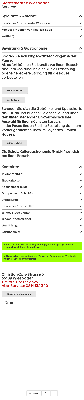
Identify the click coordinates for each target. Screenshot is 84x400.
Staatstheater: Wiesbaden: (26, 3)
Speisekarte (13, 100)
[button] (42, 16)
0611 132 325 (27, 282)
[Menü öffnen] (54, 393)
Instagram (6, 302)
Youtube (11, 303)
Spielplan (34, 393)
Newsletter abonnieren (19, 294)
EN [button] (46, 393)
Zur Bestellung (14, 143)
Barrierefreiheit (28, 259)
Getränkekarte (14, 90)
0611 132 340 (37, 285)
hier (38, 247)
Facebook (2, 303)
